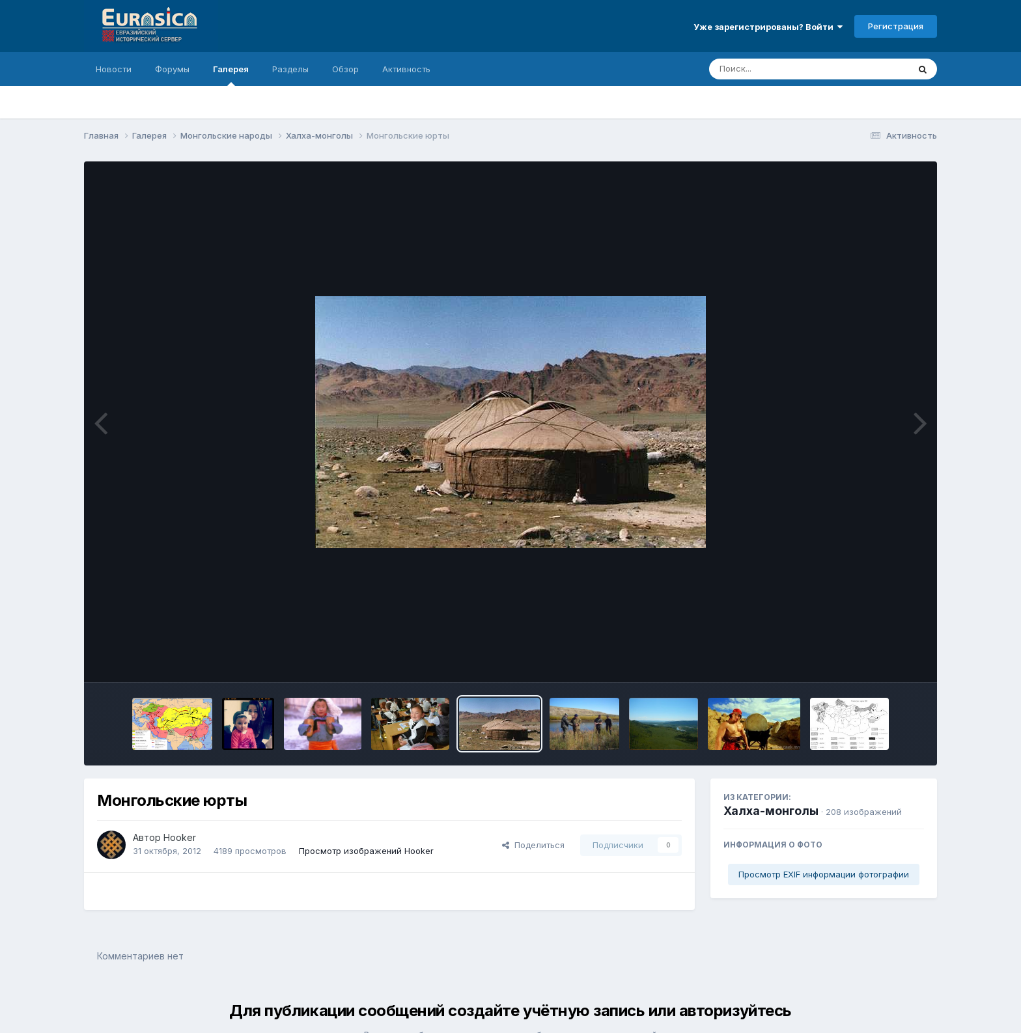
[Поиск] (784, 69)
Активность (406, 69)
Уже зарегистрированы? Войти (768, 26)
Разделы (290, 69)
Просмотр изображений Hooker (366, 851)
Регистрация (895, 26)
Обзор (345, 69)
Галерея (231, 75)
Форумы (172, 69)
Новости (114, 69)
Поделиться (533, 845)
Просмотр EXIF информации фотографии (823, 874)
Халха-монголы (770, 811)
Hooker (179, 837)
